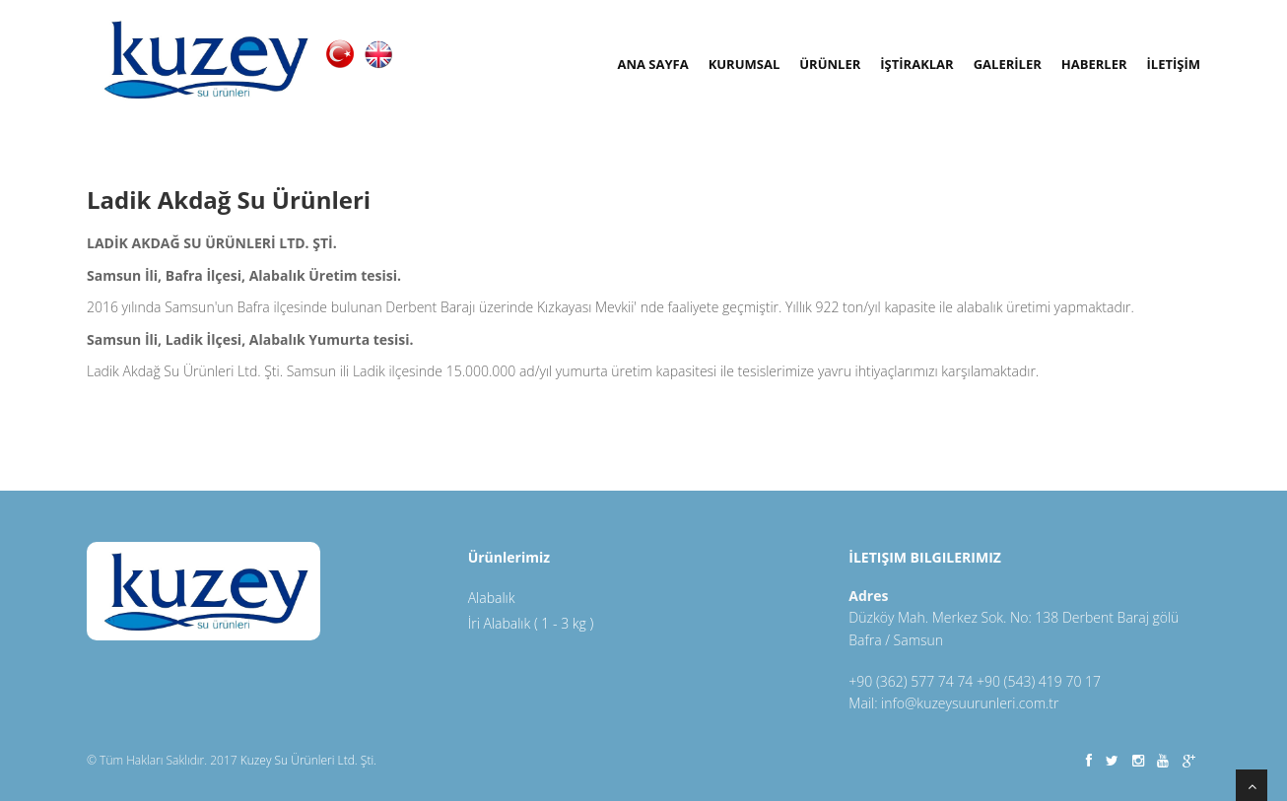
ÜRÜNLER (829, 64)
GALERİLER (1008, 64)
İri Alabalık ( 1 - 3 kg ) (531, 623)
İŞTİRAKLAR (916, 64)
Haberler (1094, 64)
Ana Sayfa (652, 64)
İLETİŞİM (1173, 64)
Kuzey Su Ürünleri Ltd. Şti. (308, 760)
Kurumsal (744, 64)
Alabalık (491, 597)
